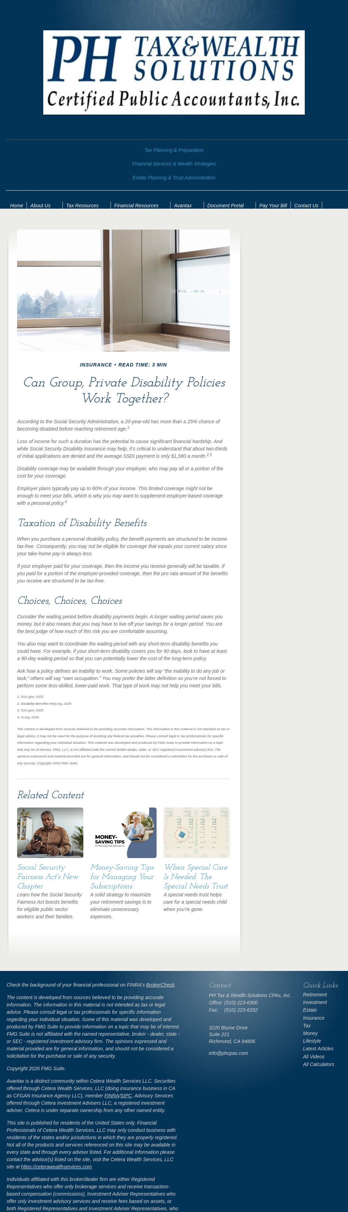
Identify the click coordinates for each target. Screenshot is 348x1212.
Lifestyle (312, 1041)
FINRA (111, 1095)
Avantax (182, 205)
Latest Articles (318, 1048)
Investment (315, 1002)
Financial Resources (136, 205)
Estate (310, 1010)
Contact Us (306, 205)
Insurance (313, 1018)
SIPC (126, 1095)
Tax (307, 1025)
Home (16, 205)
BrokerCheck (160, 985)
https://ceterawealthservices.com (56, 1166)
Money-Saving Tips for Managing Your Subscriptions (121, 877)
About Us (40, 205)
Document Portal (225, 205)
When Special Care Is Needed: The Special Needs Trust (196, 877)
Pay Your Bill (273, 205)
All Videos (314, 1056)
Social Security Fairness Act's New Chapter (47, 877)
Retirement (315, 994)
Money (310, 1033)
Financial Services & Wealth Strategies (174, 164)
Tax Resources (82, 205)
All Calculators (318, 1064)
